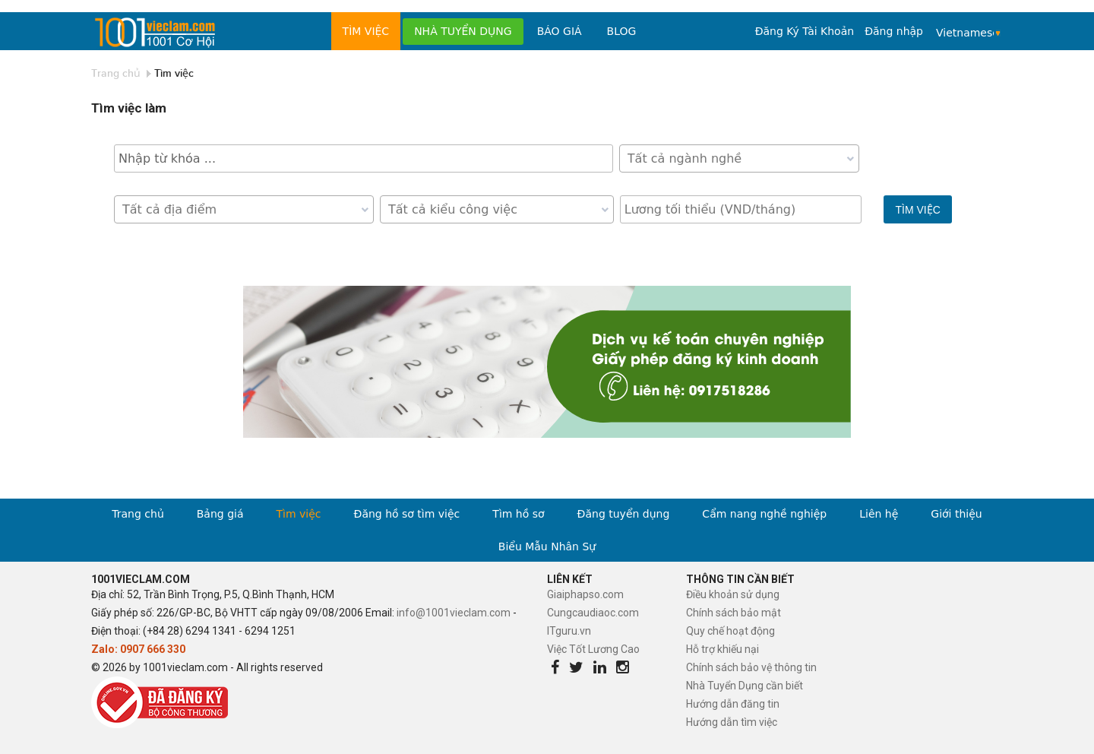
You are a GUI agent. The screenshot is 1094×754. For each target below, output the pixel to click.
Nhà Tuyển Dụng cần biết (744, 686)
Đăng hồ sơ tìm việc (407, 514)
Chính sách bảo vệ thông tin (751, 667)
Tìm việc (366, 31)
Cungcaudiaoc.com (593, 613)
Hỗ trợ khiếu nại (722, 649)
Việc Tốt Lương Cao (593, 649)
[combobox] (739, 158)
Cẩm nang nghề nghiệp (764, 514)
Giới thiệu (956, 514)
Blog (622, 31)
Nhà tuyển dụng (463, 31)
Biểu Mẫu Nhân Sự (547, 546)
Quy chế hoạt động (730, 631)
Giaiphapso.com (585, 594)
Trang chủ (116, 73)
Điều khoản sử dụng (732, 594)
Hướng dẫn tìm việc (731, 722)
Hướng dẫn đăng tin (732, 704)
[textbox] (743, 158)
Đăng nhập (894, 31)
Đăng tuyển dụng (623, 514)
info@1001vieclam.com (454, 613)
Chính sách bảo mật (733, 613)
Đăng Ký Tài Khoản (804, 31)
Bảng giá (220, 514)
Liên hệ (878, 514)
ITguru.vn (569, 631)
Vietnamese (965, 33)
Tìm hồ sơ (518, 514)
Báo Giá (559, 31)
